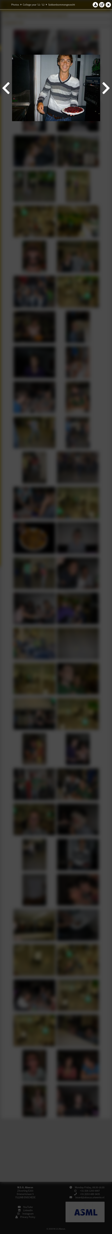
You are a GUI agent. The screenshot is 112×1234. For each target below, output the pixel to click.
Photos (15, 4)
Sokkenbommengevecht (61, 4)
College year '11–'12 (34, 4)
